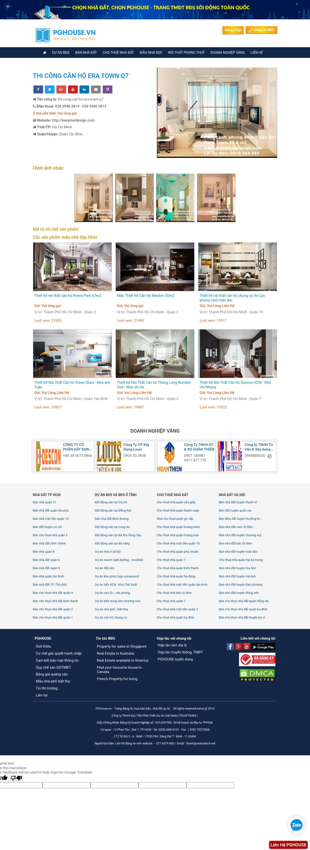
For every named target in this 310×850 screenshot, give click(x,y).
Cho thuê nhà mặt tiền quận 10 (178, 543)
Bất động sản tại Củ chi (111, 502)
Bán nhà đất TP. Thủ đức (50, 584)
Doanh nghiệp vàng (227, 52)
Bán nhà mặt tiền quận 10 (51, 519)
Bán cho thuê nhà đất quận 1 (53, 617)
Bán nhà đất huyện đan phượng (241, 584)
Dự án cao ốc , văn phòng (112, 593)
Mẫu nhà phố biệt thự (53, 681)
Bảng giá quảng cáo (52, 674)
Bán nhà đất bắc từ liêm (235, 543)
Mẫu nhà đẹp (151, 52)
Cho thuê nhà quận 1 (171, 601)
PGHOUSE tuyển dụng (175, 659)
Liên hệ (41, 695)
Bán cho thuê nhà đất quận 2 (53, 609)
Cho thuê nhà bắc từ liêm (174, 593)
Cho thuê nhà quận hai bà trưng (241, 560)
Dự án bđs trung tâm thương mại (117, 601)
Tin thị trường (47, 688)
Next (269, 456)
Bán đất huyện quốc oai (235, 510)
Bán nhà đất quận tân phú (51, 510)
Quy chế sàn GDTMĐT (53, 667)
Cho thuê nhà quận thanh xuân (178, 510)
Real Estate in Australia (116, 653)
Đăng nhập (233, 30)
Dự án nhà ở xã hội (108, 551)
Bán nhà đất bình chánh (49, 543)
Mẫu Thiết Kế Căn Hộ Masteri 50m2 (145, 295)
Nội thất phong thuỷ (186, 52)
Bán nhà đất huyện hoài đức (238, 551)
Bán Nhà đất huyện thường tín (240, 519)
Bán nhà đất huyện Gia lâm (237, 568)
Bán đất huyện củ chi (47, 527)
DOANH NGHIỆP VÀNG (154, 431)
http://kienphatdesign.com (73, 120)
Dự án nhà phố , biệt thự (111, 609)
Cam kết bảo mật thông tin (57, 660)
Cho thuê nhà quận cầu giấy (176, 502)
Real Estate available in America (122, 660)
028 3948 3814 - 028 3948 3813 (80, 106)
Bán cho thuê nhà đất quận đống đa (244, 601)
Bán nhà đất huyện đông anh (239, 593)
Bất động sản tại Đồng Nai (113, 510)
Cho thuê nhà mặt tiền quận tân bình (182, 584)
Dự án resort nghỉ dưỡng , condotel (119, 560)
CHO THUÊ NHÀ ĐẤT (118, 52)
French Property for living (117, 679)
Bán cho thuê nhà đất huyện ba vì (242, 617)
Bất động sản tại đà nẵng (112, 543)
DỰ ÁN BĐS (60, 52)
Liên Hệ (257, 52)
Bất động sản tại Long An (112, 527)
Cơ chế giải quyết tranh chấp (59, 653)
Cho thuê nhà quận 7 (171, 560)
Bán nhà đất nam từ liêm (236, 527)
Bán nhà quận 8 (44, 551)
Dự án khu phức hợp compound (117, 576)
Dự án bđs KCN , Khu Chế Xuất (116, 584)
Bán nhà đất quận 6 (46, 560)
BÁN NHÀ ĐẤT (86, 52)
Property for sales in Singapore (122, 646)
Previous (39, 456)
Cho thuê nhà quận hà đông (176, 576)
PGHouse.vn (103, 708)
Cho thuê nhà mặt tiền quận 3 (177, 609)
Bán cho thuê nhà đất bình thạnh (55, 601)
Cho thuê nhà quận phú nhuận (178, 551)
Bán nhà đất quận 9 (46, 568)
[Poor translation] (16, 778)
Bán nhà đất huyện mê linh (237, 576)
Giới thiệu (43, 646)
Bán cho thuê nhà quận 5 (50, 535)
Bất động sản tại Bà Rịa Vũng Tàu (118, 535)
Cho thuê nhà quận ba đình (175, 617)
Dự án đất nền (105, 568)
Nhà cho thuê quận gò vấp (175, 519)
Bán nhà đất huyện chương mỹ (240, 535)
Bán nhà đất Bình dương (112, 519)
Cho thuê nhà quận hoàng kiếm (178, 527)
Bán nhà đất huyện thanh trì (238, 502)
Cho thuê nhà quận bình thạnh (178, 568)
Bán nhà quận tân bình (48, 576)
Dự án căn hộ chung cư (111, 617)
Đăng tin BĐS (261, 30)
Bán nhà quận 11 (44, 502)
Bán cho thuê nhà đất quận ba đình (243, 609)
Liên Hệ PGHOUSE (288, 844)
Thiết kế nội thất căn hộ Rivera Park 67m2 (67, 295)
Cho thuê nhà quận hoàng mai (178, 535)
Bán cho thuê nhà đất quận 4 (53, 593)
